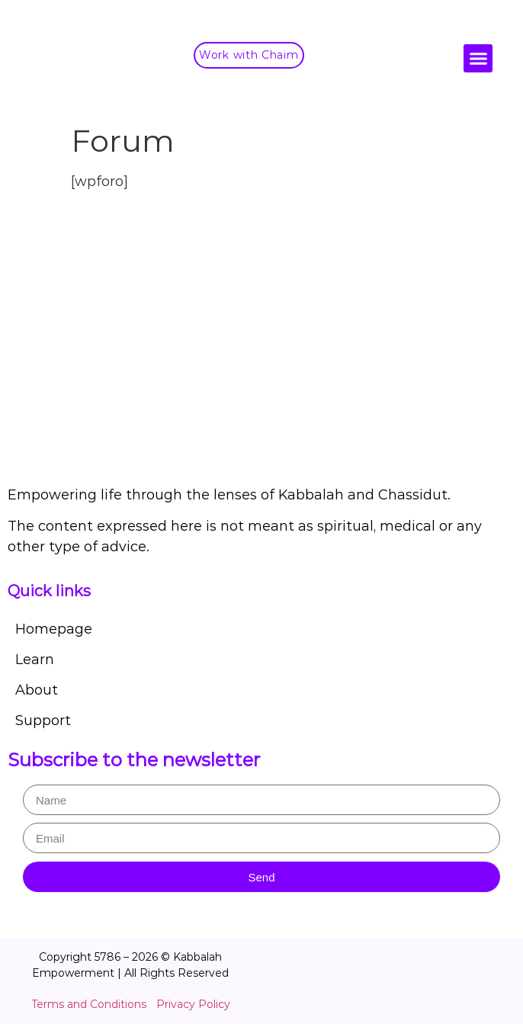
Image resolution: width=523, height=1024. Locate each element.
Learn (34, 659)
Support (43, 720)
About (36, 690)
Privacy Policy (193, 1004)
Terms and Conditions (88, 1004)
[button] (478, 58)
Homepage (53, 629)
